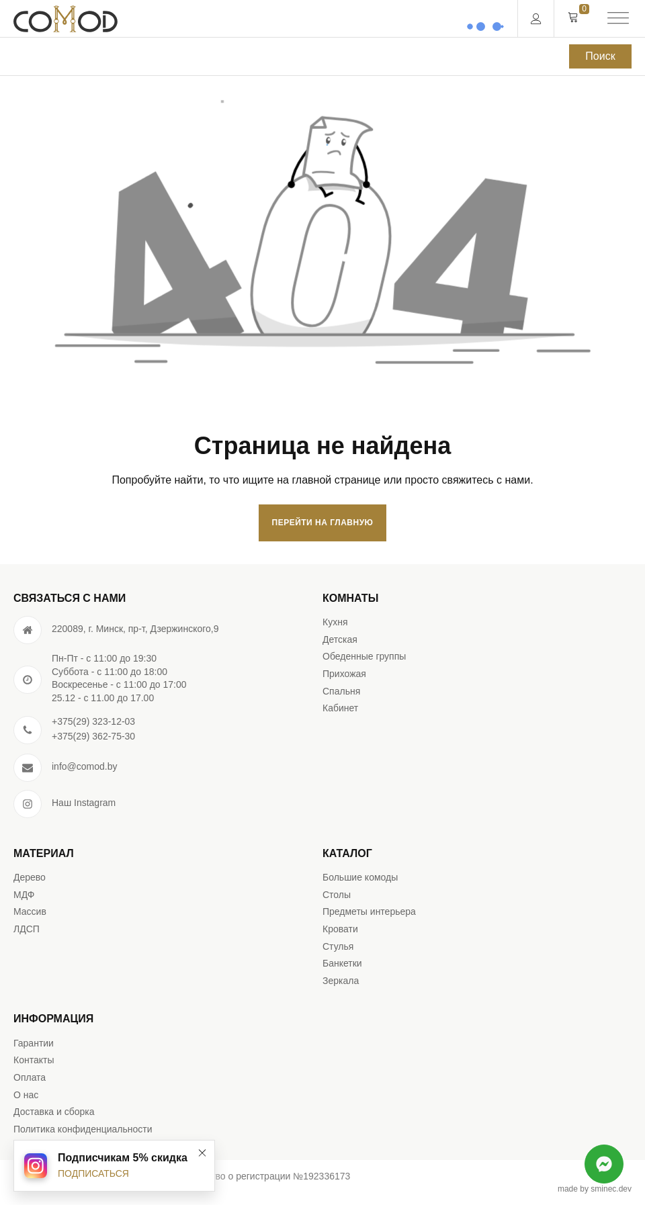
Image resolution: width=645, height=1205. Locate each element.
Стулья (337, 946)
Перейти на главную (323, 522)
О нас (25, 1094)
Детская (339, 639)
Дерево (29, 877)
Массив (29, 911)
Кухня (334, 622)
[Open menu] (618, 19)
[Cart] (573, 18)
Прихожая (344, 673)
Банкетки (342, 963)
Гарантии (33, 1043)
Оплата (29, 1077)
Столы (336, 894)
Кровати (340, 929)
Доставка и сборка (54, 1111)
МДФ (23, 894)
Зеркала (340, 980)
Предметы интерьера (369, 911)
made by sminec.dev (595, 1189)
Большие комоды (360, 877)
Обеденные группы (364, 656)
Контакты (33, 1060)
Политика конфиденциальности (83, 1129)
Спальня (341, 691)
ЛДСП (26, 929)
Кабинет (340, 708)
